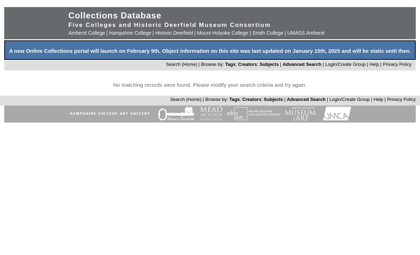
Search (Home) (181, 64)
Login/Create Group (346, 64)
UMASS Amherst (305, 33)
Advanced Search (302, 64)
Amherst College (86, 33)
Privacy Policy (397, 64)
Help (374, 64)
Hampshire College (130, 33)
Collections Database (114, 15)
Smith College (267, 33)
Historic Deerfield (174, 33)
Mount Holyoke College (222, 33)
